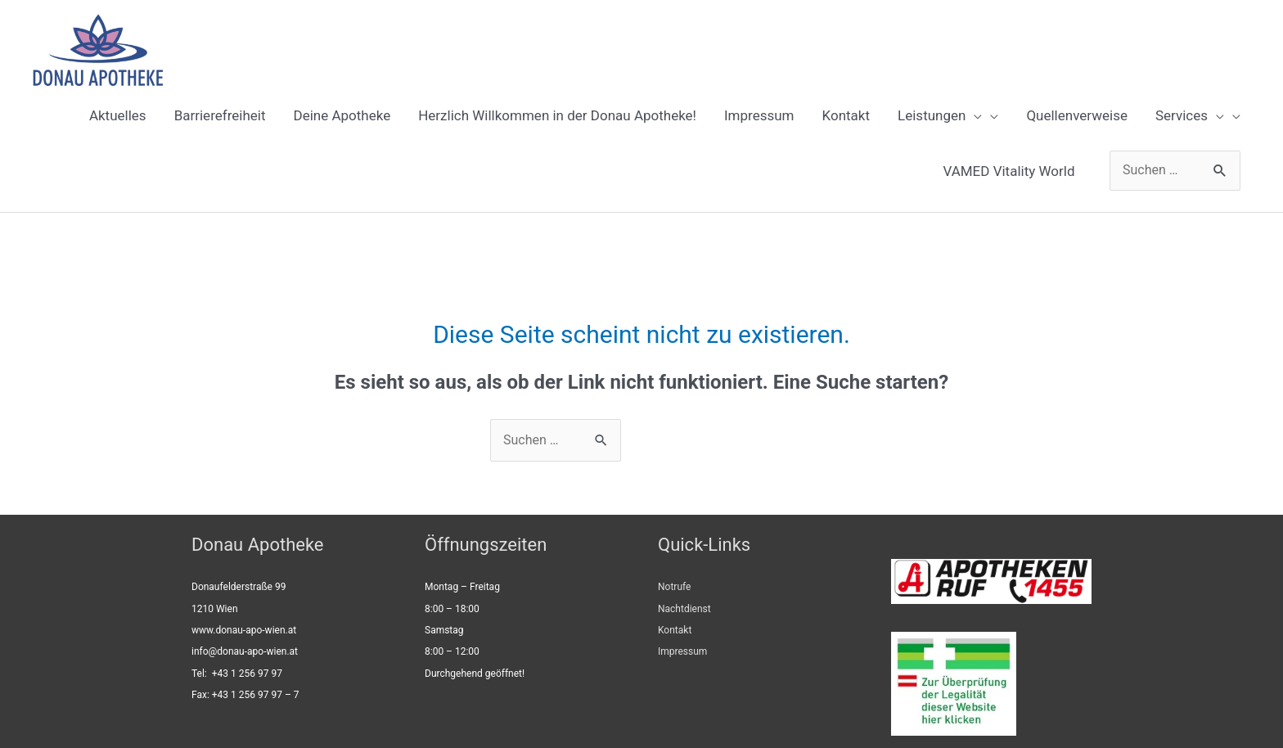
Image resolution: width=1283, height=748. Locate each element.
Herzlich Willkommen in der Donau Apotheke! (557, 115)
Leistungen (940, 115)
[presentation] (974, 115)
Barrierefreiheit (220, 115)
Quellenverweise (1077, 115)
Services (1189, 115)
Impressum (759, 115)
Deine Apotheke (342, 115)
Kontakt (846, 115)
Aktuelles (117, 115)
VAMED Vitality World (1008, 171)
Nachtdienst (684, 609)
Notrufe (674, 587)
